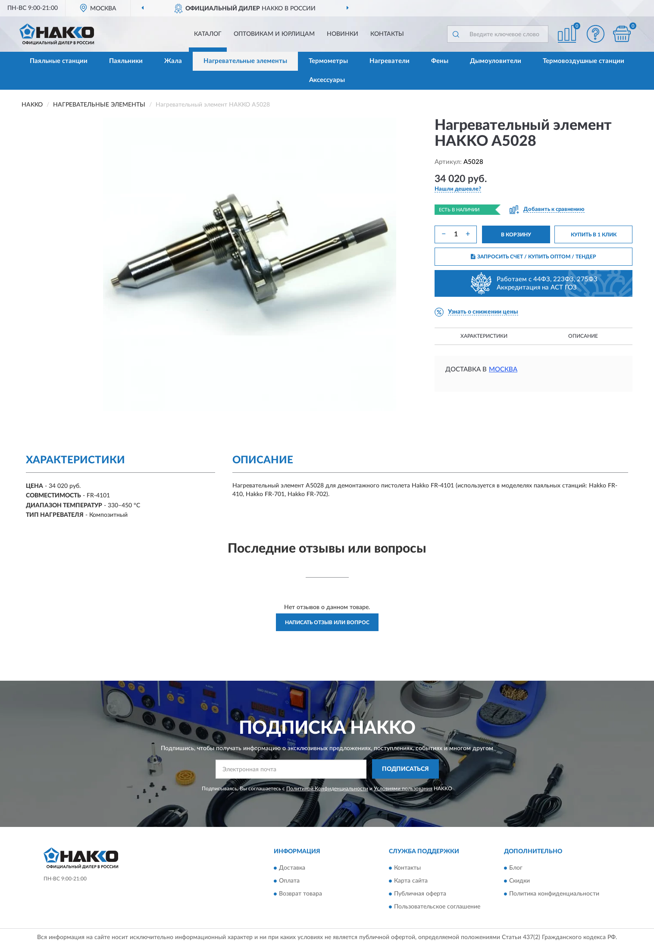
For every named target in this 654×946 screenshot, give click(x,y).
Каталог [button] (208, 34)
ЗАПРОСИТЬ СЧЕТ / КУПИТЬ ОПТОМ (533, 256)
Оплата (289, 881)
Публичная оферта (420, 894)
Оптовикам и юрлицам (274, 34)
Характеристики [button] (483, 336)
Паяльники (126, 61)
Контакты (387, 34)
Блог (516, 868)
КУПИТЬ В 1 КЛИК (593, 234)
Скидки (519, 881)
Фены (439, 61)
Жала (173, 61)
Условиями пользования (403, 788)
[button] (595, 34)
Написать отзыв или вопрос (327, 622)
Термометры (328, 61)
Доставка (292, 868)
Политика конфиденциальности (554, 894)
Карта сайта (411, 881)
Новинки (342, 34)
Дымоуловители (495, 61)
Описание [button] (583, 336)
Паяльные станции (59, 61)
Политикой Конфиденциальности (327, 788)
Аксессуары (327, 80)
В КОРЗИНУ (516, 234)
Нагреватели (389, 61)
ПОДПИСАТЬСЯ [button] (405, 769)
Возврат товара (300, 894)
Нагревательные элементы (245, 61)
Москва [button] (503, 369)
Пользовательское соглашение (437, 907)
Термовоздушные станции (583, 61)
